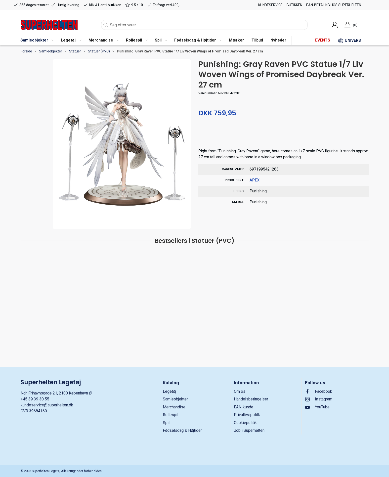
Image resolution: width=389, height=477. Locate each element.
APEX (254, 180)
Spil (166, 422)
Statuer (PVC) (99, 51)
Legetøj (169, 391)
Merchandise (174, 407)
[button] (37, 40)
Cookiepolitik (245, 422)
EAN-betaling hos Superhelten (333, 5)
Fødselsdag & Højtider (182, 430)
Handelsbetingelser (251, 399)
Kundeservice (270, 5)
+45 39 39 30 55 (35, 399)
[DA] (49, 25)
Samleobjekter (50, 51)
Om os (239, 391)
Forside (26, 51)
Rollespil (170, 414)
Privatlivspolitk (247, 414)
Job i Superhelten (249, 430)
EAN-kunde (243, 407)
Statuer (75, 51)
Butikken (294, 5)
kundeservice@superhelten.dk (47, 405)
